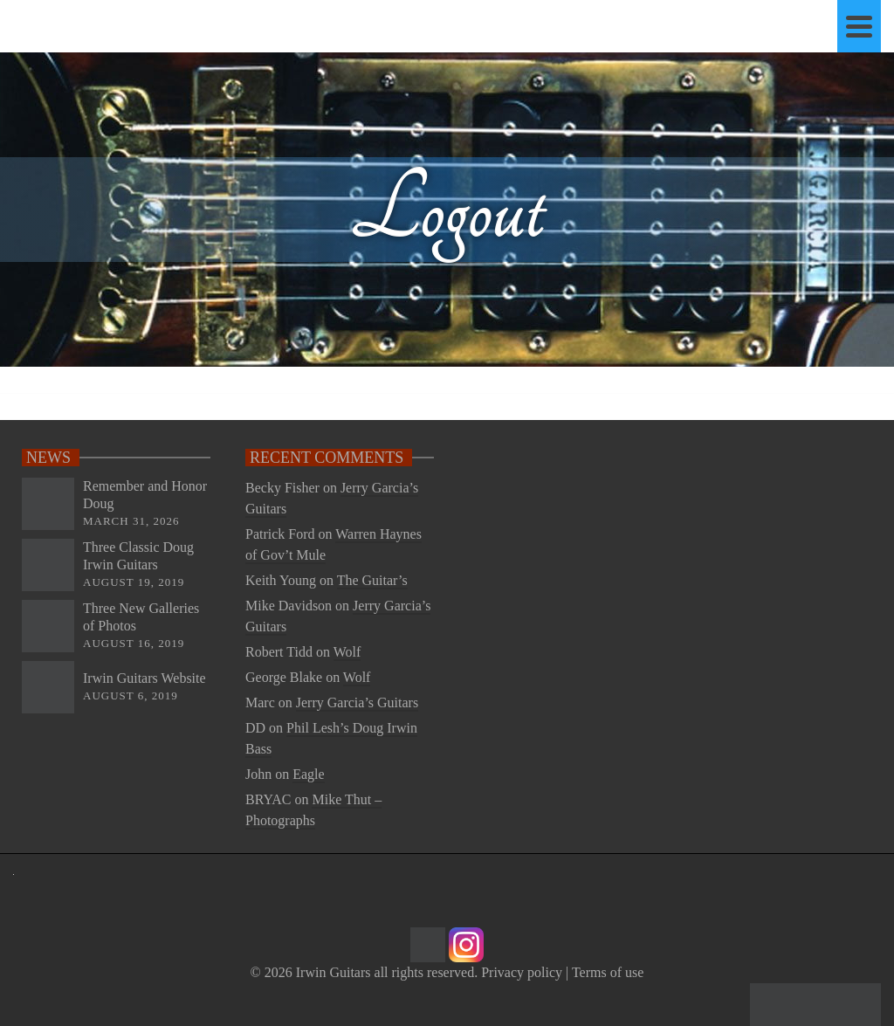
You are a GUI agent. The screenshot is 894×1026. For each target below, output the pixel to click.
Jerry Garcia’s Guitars (357, 702)
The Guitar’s (372, 580)
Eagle (308, 774)
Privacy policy (521, 972)
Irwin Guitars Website (144, 678)
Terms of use (607, 972)
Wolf (347, 651)
